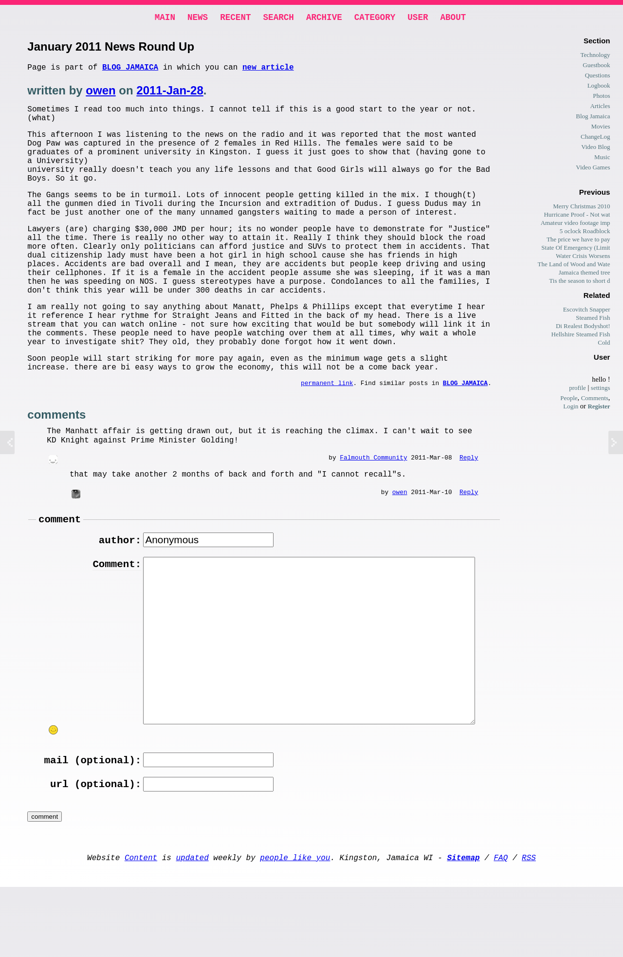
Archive (324, 18)
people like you (295, 925)
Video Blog (595, 148)
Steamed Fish (593, 319)
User (417, 18)
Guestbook (596, 67)
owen (100, 94)
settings (600, 389)
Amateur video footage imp (575, 224)
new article (268, 70)
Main (165, 18)
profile (577, 389)
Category (374, 18)
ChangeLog (595, 138)
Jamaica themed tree (584, 274)
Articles (600, 107)
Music (602, 159)
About (453, 18)
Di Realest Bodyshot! (583, 327)
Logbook (598, 87)
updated (192, 925)
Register (598, 408)
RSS (529, 925)
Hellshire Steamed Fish (580, 336)
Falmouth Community (373, 513)
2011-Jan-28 (169, 94)
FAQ (501, 925)
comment (59, 577)
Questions (597, 77)
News (197, 18)
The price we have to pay (578, 241)
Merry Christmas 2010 (581, 208)
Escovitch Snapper (586, 311)
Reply (468, 513)
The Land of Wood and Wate (574, 266)
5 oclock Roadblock (585, 233)
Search (278, 18)
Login (570, 408)
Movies (600, 128)
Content (141, 925)
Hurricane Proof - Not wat (577, 216)
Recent (235, 18)
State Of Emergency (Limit (575, 249)
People (568, 400)
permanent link (327, 438)
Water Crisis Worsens (583, 257)
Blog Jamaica (130, 70)
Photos (601, 97)
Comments (594, 400)
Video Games (593, 169)
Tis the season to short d (579, 282)
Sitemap (463, 925)
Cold (604, 344)
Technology (595, 56)
